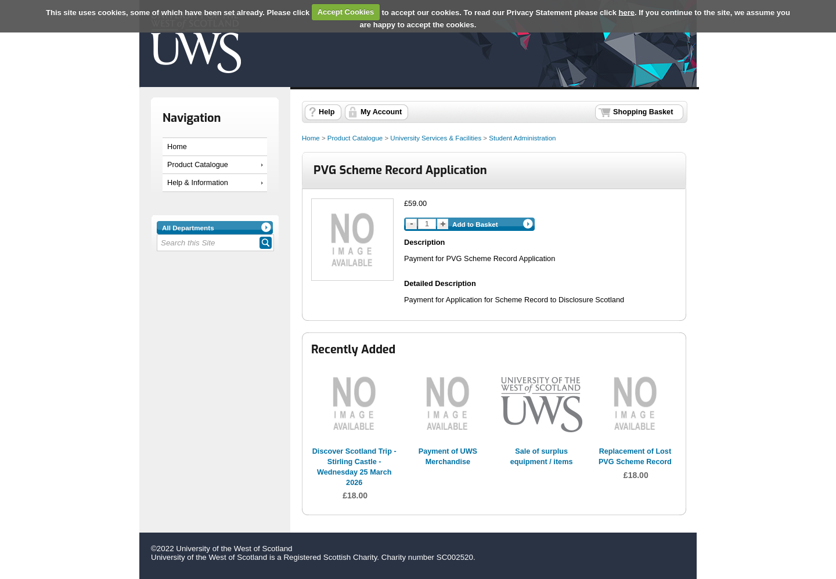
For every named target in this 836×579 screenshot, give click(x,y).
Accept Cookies (346, 12)
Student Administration (522, 138)
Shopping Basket (643, 112)
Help (326, 112)
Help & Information (197, 183)
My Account (381, 112)
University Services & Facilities (435, 138)
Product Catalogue (197, 165)
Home (177, 147)
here (627, 12)
